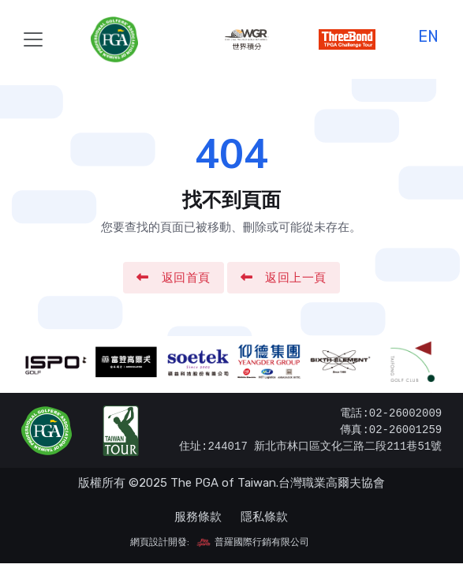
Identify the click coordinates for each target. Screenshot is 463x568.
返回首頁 (173, 278)
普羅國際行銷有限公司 (252, 541)
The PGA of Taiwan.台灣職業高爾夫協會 (277, 483)
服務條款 (198, 517)
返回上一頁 (284, 278)
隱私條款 (264, 517)
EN (428, 34)
